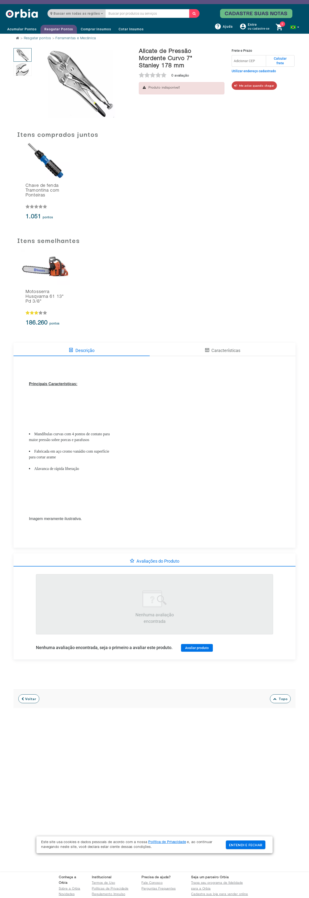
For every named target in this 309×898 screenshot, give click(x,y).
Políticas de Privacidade (110, 889)
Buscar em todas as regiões (76, 13)
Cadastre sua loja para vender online (219, 894)
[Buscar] (194, 13)
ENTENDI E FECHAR (245, 845)
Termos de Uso (103, 883)
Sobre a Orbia (69, 889)
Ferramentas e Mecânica (75, 38)
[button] (294, 27)
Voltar (28, 699)
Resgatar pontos (37, 38)
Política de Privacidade (167, 842)
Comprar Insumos (96, 29)
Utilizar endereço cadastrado (254, 71)
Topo (280, 699)
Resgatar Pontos (58, 29)
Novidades (67, 894)
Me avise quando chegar (254, 85)
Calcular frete (280, 61)
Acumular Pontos (22, 29)
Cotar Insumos (131, 29)
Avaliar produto (197, 648)
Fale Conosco (152, 883)
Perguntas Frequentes (158, 889)
